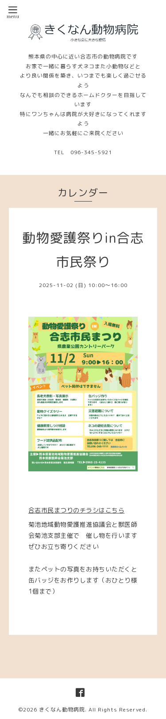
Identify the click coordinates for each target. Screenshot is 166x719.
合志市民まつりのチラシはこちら (76, 510)
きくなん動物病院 (62, 709)
